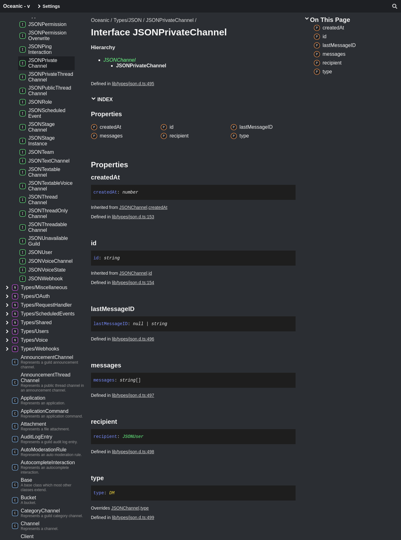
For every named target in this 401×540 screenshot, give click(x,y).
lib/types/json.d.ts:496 (133, 338)
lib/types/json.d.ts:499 (133, 517)
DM (112, 493)
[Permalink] (125, 177)
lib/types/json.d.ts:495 (133, 83)
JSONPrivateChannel (170, 20)
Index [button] (102, 99)
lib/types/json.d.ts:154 (133, 282)
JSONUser (132, 436)
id (150, 273)
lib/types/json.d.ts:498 (133, 451)
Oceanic (100, 20)
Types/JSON (128, 20)
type (145, 508)
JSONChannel (120, 60)
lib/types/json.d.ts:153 (133, 216)
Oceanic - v (16, 6)
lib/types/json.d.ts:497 (133, 395)
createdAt (157, 207)
